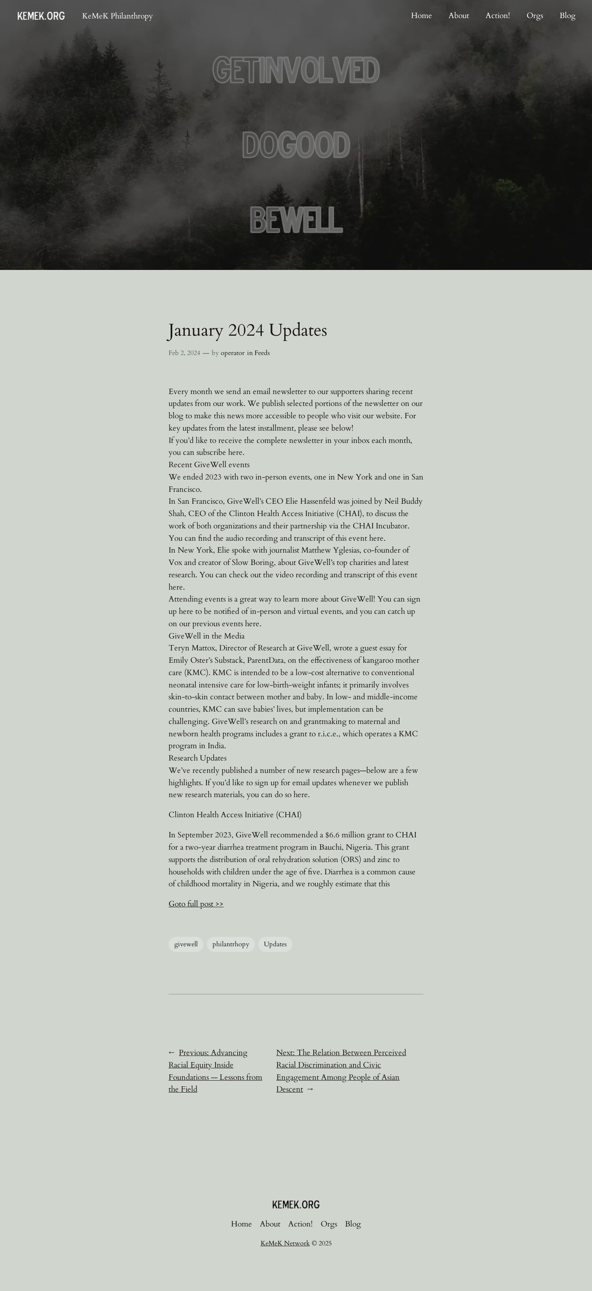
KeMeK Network (285, 1243)
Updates (275, 944)
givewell (186, 944)
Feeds (262, 352)
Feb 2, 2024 (184, 352)
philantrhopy (231, 944)
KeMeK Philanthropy (117, 16)
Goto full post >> (196, 904)
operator (233, 352)
